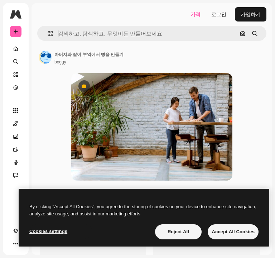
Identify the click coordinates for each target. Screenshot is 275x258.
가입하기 (251, 14)
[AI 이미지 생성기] (15, 136)
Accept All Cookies (233, 231)
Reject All (178, 231)
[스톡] (15, 74)
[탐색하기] (15, 87)
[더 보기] (15, 243)
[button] (47, 33)
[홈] (15, 48)
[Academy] (15, 230)
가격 (195, 14)
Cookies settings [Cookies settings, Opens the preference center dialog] (48, 231)
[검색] (15, 61)
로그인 (218, 14)
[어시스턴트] (15, 175)
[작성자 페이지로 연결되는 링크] (45, 57)
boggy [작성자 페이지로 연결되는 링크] (60, 61)
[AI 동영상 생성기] (15, 149)
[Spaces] (15, 123)
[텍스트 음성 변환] (15, 162)
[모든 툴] (15, 110)
